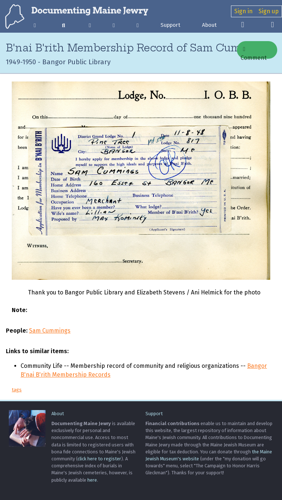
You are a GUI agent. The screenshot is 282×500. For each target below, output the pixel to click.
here (92, 480)
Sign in (243, 11)
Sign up (268, 11)
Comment (254, 52)
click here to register (99, 458)
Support (170, 25)
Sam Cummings (49, 330)
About (209, 25)
